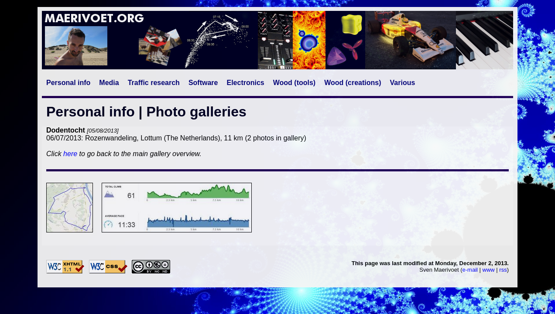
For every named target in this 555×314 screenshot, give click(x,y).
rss (503, 269)
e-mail (470, 269)
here (70, 153)
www (489, 269)
